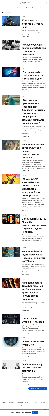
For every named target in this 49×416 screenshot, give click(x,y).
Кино (23, 17)
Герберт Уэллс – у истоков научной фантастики (32, 367)
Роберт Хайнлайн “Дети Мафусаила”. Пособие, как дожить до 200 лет (34, 256)
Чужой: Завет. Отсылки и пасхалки (33, 320)
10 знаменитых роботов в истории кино (33, 24)
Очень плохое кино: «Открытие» (33, 343)
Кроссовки (20, 8)
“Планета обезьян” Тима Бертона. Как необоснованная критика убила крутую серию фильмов (33, 291)
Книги (24, 141)
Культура (35, 8)
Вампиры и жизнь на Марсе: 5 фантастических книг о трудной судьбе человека (34, 225)
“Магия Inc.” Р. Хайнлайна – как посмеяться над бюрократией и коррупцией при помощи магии (31, 187)
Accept (35, 413)
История (42, 8)
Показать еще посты (37, 388)
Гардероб (11, 8)
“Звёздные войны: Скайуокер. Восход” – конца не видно (33, 75)
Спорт (4, 8)
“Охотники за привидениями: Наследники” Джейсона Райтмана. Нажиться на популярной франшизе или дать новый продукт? (33, 112)
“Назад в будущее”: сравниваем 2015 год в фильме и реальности (34, 49)
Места (28, 8)
